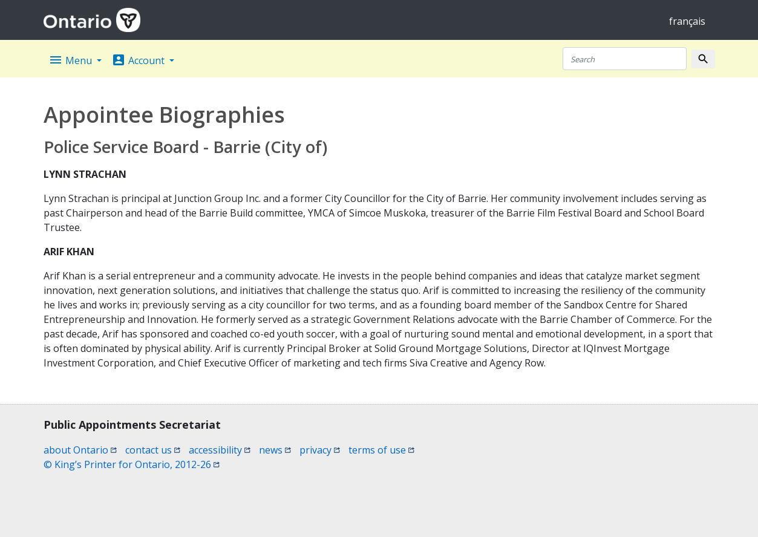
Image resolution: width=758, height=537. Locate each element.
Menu (71, 60)
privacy (319, 450)
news (275, 450)
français (687, 21)
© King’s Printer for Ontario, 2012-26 (132, 464)
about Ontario (80, 450)
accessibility (219, 450)
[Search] (625, 58)
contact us (152, 450)
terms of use (381, 450)
